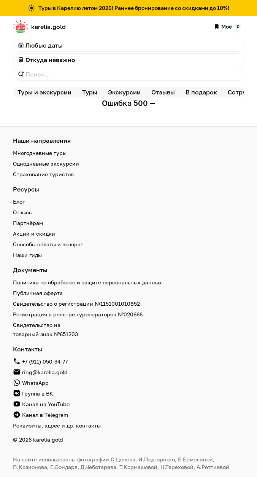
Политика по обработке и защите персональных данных (87, 282)
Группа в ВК (37, 393)
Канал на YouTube (46, 404)
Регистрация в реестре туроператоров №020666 (78, 314)
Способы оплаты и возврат (48, 244)
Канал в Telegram (45, 415)
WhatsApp (35, 383)
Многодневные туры (40, 153)
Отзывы (23, 212)
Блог (19, 201)
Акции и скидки (34, 233)
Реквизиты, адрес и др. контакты (57, 425)
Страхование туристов (43, 174)
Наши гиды (27, 255)
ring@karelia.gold (45, 372)
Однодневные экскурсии (46, 163)
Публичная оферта (38, 293)
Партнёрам (28, 223)
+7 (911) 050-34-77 (45, 361)
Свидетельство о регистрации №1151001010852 (76, 303)
